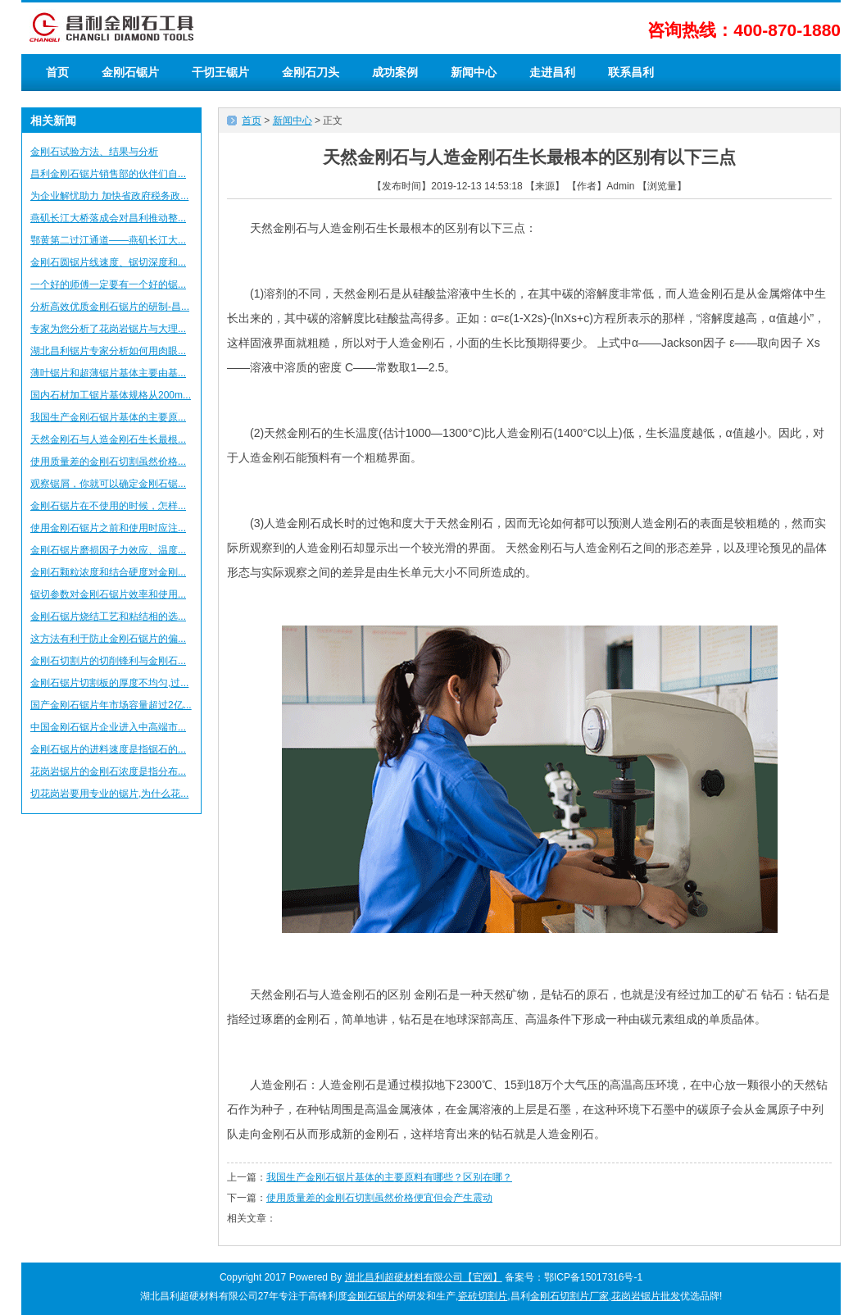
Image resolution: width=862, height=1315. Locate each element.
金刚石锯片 (130, 72)
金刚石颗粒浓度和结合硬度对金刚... (108, 572)
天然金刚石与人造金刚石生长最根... (108, 439)
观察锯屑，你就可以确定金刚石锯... (108, 483)
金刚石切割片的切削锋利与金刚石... (108, 661)
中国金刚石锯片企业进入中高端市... (108, 727)
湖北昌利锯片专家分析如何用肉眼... (108, 351)
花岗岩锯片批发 (645, 1296)
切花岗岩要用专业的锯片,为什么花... (109, 793)
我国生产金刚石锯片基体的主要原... (108, 417)
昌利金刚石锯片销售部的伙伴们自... (108, 174)
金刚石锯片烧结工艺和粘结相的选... (108, 616)
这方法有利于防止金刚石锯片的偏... (108, 638)
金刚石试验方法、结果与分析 (94, 151)
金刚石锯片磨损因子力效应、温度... (108, 550)
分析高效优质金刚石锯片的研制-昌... (109, 306)
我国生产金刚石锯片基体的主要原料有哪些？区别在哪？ (389, 1177)
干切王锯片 (220, 72)
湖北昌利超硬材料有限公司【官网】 (423, 1277)
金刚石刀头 (310, 72)
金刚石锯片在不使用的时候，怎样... (108, 506)
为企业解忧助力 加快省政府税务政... (109, 196)
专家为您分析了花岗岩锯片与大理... (108, 328)
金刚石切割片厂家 (569, 1296)
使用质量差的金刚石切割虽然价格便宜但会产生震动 (379, 1198)
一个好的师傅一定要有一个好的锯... (108, 284)
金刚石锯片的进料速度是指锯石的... (108, 749)
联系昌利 (631, 72)
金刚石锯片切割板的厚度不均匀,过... (109, 683)
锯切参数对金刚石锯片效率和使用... (108, 594)
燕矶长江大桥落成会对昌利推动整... (108, 218)
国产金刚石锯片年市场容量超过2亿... (111, 705)
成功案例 (395, 72)
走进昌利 (552, 72)
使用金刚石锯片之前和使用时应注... (108, 528)
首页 (57, 72)
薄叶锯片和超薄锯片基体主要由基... (108, 373)
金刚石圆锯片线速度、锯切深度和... (108, 262)
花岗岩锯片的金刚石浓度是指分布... (108, 771)
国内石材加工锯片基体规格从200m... (110, 395)
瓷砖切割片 (482, 1296)
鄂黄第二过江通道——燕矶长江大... (108, 240)
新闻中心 (474, 72)
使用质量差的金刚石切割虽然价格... (108, 461)
